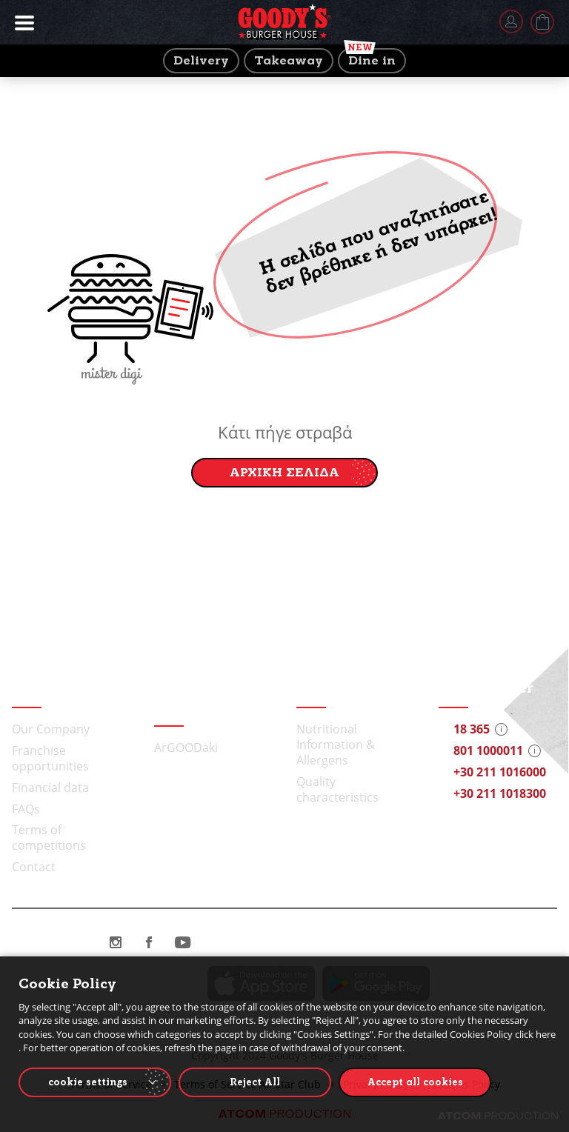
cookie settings (87, 1082)
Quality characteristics (337, 789)
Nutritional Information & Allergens (335, 744)
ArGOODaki (186, 747)
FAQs (26, 809)
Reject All (255, 1082)
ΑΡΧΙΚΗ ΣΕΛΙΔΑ (284, 472)
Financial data (50, 787)
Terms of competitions (49, 837)
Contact (34, 867)
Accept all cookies (415, 1082)
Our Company (51, 729)
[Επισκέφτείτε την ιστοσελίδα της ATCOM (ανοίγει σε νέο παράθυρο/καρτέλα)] (498, 1116)
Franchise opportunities (50, 758)
